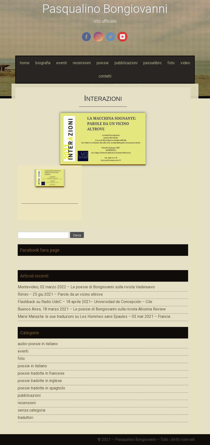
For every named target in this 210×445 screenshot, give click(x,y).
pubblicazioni (126, 63)
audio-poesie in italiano (38, 343)
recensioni (82, 63)
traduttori (25, 417)
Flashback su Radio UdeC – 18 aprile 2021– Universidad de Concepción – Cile (85, 301)
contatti (105, 76)
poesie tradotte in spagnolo (41, 388)
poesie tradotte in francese (41, 373)
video (185, 63)
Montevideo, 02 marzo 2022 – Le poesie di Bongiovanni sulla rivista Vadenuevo (86, 287)
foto (171, 63)
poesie (103, 63)
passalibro (152, 63)
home (25, 63)
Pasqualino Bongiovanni (105, 9)
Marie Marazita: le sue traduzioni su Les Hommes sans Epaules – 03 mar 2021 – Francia (94, 316)
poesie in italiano (32, 366)
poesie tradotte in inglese (40, 380)
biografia (42, 63)
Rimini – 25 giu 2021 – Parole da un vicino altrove (60, 294)
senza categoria (31, 410)
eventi (61, 63)
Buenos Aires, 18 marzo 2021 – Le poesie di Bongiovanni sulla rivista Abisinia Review (92, 309)
